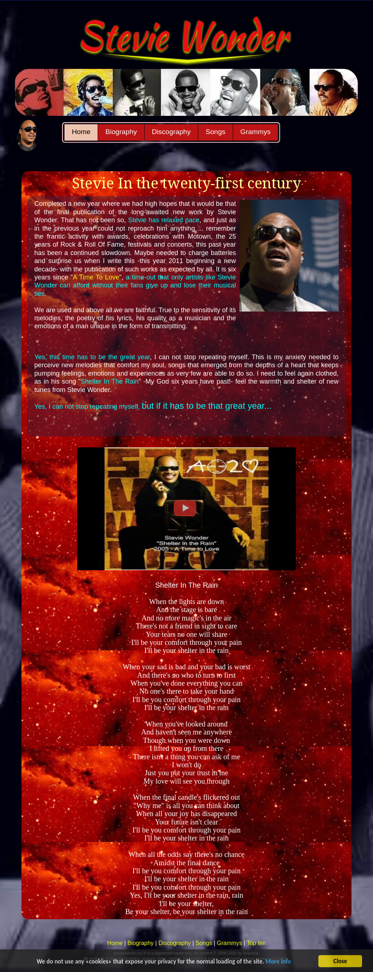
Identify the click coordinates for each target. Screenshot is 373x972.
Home (81, 132)
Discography (171, 132)
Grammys (255, 132)
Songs (215, 132)
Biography (121, 132)
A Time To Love (96, 277)
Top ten (256, 943)
